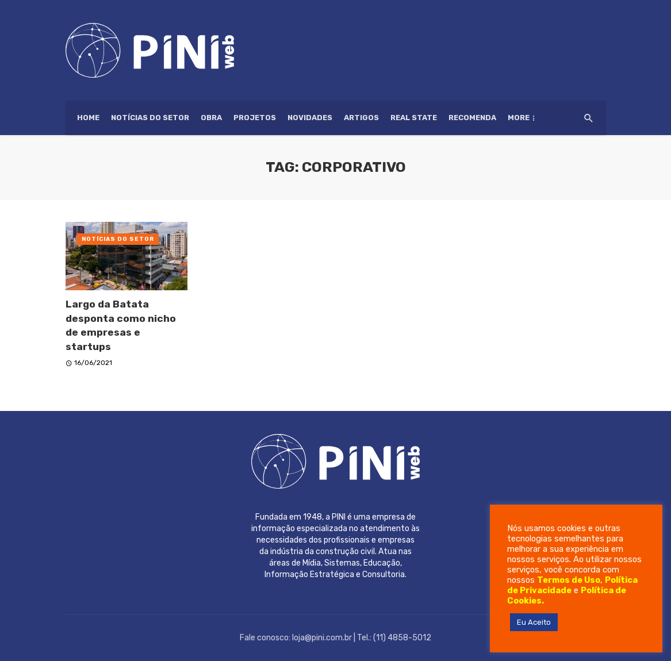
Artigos (361, 117)
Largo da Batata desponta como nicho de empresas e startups (121, 325)
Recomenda (472, 117)
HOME (88, 117)
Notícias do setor (150, 117)
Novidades (309, 117)
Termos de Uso (568, 580)
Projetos (254, 117)
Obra (211, 117)
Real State (413, 117)
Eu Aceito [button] (534, 622)
